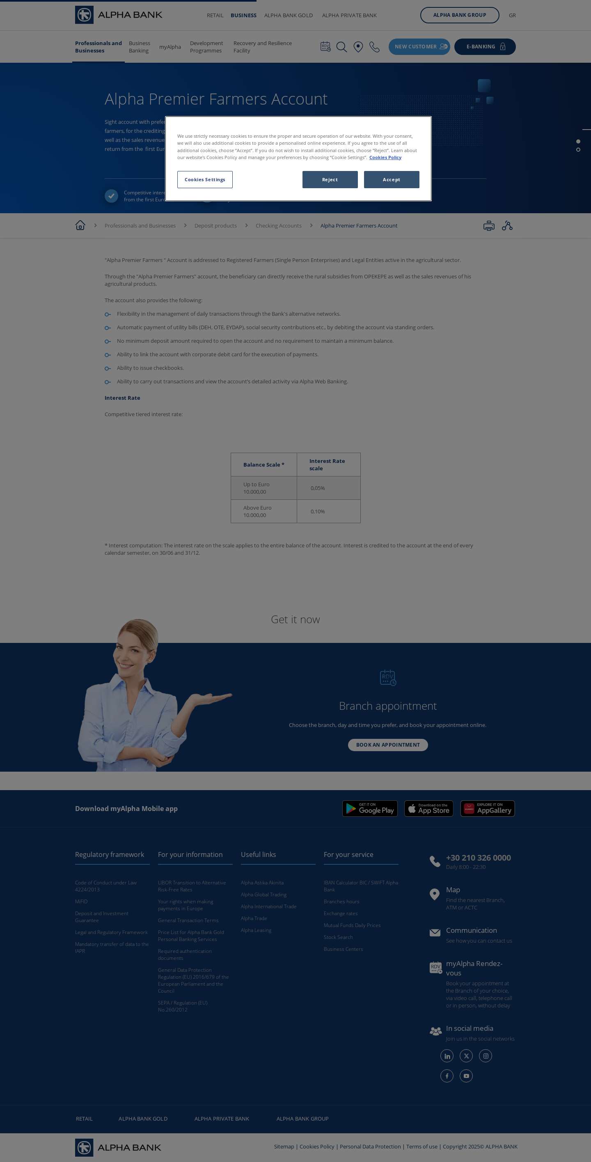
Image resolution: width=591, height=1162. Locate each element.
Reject (330, 179)
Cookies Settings (205, 179)
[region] (298, 158)
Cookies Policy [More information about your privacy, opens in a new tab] (385, 157)
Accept (391, 179)
